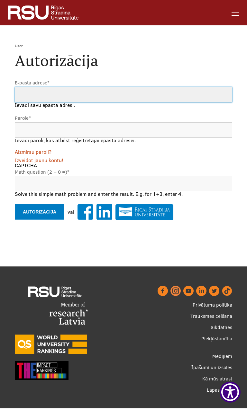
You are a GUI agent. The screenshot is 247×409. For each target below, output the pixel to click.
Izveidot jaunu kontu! (39, 160)
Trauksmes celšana (211, 316)
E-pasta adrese (32, 82)
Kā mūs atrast (217, 378)
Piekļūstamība (216, 338)
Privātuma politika (212, 304)
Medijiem (222, 356)
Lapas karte (219, 390)
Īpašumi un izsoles (211, 367)
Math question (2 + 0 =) (42, 172)
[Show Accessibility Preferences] (230, 392)
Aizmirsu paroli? (33, 151)
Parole (23, 118)
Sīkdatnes (221, 327)
